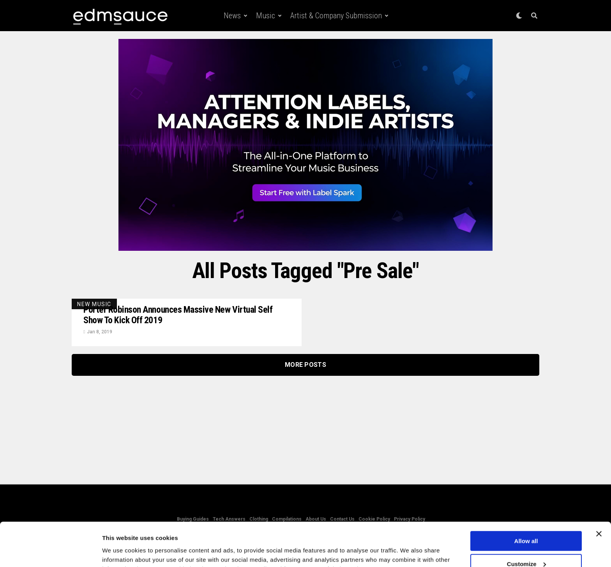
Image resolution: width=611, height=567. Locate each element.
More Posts (305, 365)
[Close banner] (599, 495)
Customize (526, 525)
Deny (526, 547)
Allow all (526, 502)
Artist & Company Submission (336, 15)
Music (265, 15)
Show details (120, 551)
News (232, 15)
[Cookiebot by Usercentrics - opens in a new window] (50, 552)
